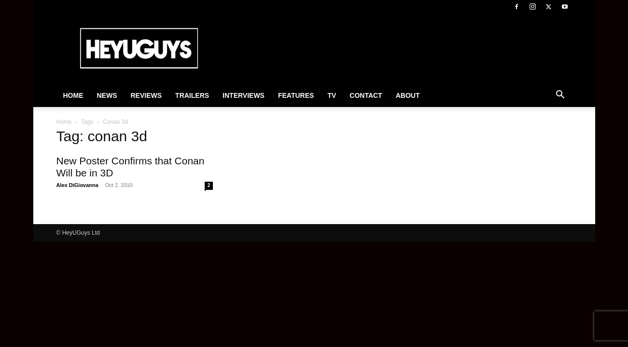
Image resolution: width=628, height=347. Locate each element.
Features (296, 95)
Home (73, 95)
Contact (365, 95)
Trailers (192, 95)
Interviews (244, 95)
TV (331, 95)
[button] (560, 96)
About (408, 95)
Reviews (146, 95)
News (107, 95)
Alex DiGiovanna (77, 185)
